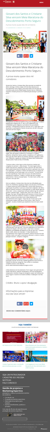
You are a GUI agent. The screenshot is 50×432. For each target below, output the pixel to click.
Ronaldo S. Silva (32, 429)
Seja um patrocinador (14, 374)
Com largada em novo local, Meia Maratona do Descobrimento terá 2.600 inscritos (35, 366)
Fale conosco (10, 382)
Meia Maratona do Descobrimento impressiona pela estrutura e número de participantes (36, 347)
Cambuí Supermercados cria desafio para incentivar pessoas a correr (13, 365)
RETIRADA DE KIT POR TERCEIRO (12, 345)
